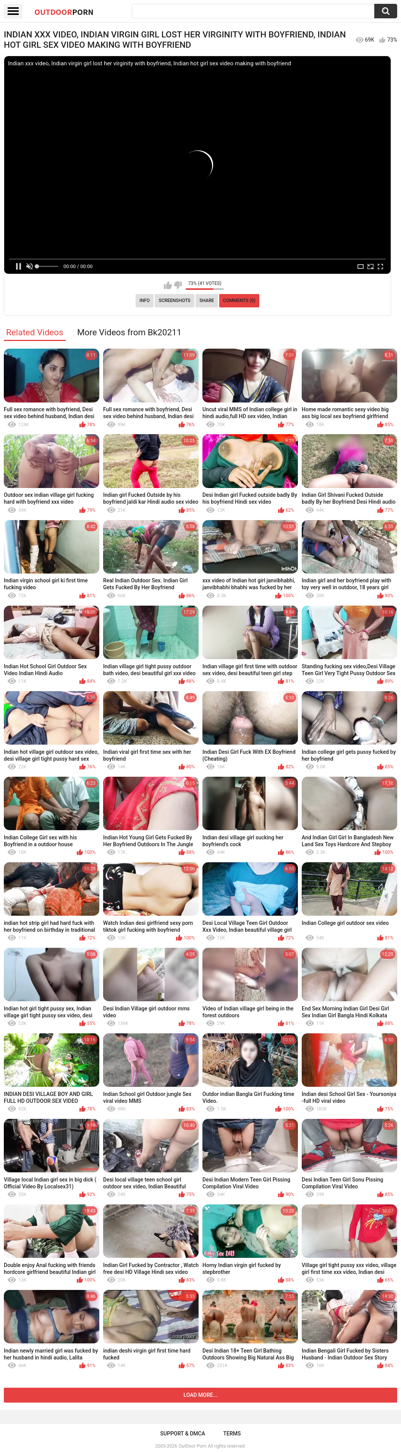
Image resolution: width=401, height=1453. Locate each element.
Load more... (201, 1395)
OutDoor (64, 11)
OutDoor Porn (192, 1446)
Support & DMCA (182, 1433)
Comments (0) (239, 300)
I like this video (168, 285)
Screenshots (175, 300)
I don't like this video (178, 285)
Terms (232, 1433)
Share (206, 300)
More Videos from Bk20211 (129, 332)
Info (144, 300)
